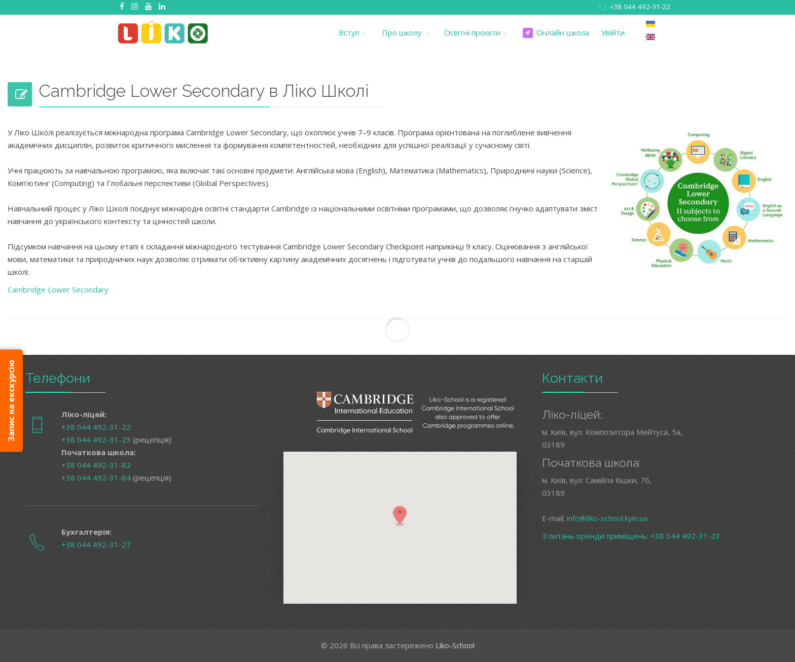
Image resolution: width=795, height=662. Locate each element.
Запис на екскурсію (11, 401)
